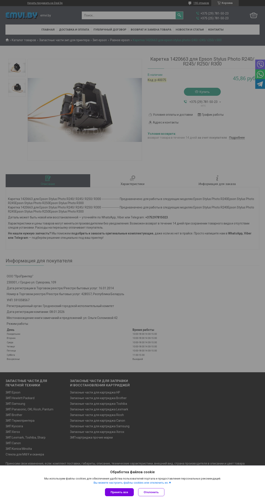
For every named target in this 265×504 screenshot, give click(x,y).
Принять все (119, 492)
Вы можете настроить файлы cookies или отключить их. (130, 482)
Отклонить (151, 492)
